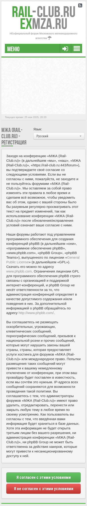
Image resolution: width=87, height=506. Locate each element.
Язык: (37, 129)
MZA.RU (43, 23)
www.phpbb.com (19, 271)
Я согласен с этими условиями (43, 477)
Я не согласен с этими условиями (43, 488)
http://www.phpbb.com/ (36, 313)
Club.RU (43, 11)
